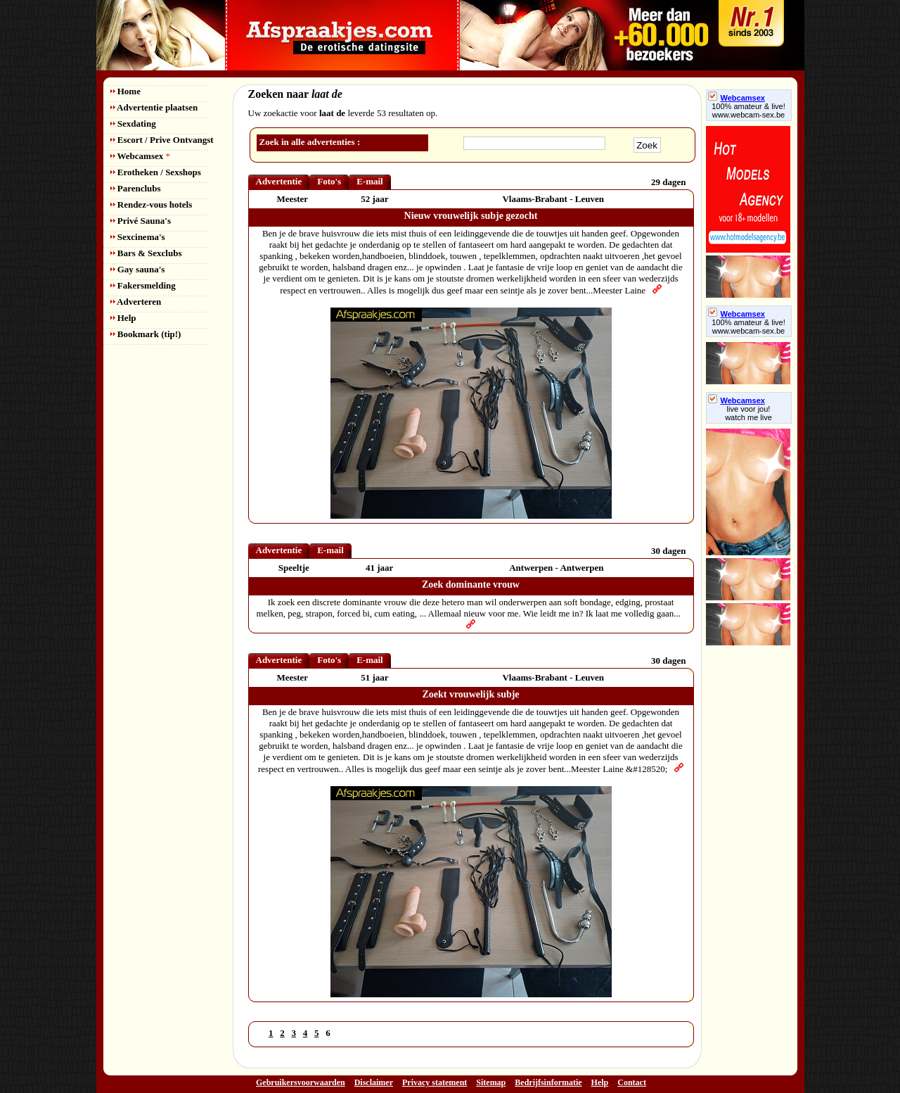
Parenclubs (135, 188)
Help (123, 317)
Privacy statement (434, 1082)
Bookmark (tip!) (145, 334)
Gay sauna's (137, 269)
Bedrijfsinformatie (548, 1082)
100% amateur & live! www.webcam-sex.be (748, 110)
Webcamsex (140, 156)
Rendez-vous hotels (151, 204)
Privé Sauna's (140, 220)
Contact (631, 1082)
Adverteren (136, 301)
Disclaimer (373, 1082)
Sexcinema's (137, 237)
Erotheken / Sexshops (155, 172)
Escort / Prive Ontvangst (162, 139)
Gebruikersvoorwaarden (300, 1082)
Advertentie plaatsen (154, 107)
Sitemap (491, 1082)
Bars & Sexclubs (146, 253)
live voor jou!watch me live (748, 413)
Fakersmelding (143, 285)
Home (125, 91)
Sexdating (133, 123)
